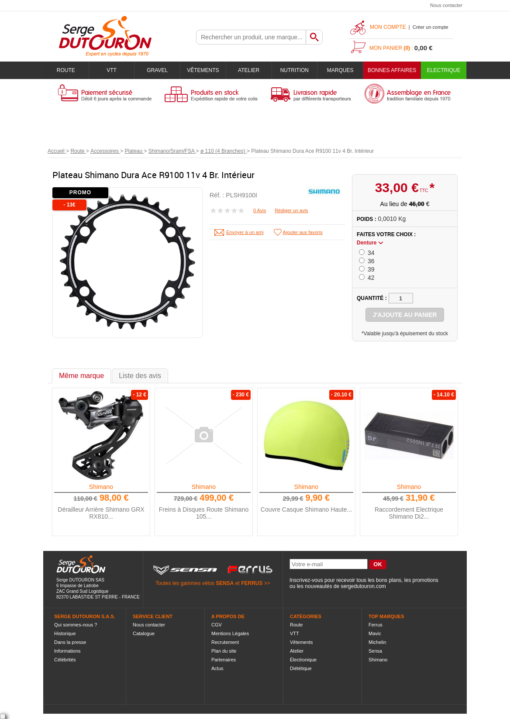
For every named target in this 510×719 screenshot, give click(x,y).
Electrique (444, 70)
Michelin (377, 642)
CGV (216, 624)
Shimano (101, 486)
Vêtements (203, 70)
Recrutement (225, 642)
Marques (340, 70)
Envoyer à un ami (245, 232)
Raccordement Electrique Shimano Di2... (409, 513)
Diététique (301, 668)
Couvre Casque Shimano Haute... (306, 509)
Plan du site (223, 651)
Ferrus (375, 624)
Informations (67, 651)
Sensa (375, 651)
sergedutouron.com (363, 586)
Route (66, 70)
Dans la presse (70, 642)
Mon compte (388, 27)
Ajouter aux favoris (303, 232)
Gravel (157, 70)
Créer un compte (430, 27)
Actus (217, 668)
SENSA (225, 583)
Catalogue (144, 633)
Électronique (303, 659)
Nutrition (294, 70)
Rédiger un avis (291, 210)
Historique (65, 633)
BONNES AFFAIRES (392, 70)
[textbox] (251, 37)
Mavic (375, 633)
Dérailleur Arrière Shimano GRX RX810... (101, 513)
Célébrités (65, 659)
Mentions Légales (230, 633)
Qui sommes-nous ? (75, 624)
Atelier (248, 70)
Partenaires (223, 659)
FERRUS (251, 583)
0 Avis (259, 210)
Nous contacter (446, 5)
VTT (112, 70)
